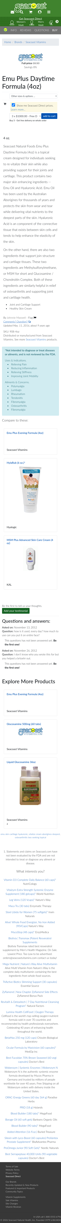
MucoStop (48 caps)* (22, 932)
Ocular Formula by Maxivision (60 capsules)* (31, 1047)
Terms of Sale (12, 1166)
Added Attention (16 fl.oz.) (22, 1131)
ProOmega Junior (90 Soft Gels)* (22, 1147)
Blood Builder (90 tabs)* (24, 1125)
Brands (18, 42)
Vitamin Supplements (16, 1197)
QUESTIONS (41, 30)
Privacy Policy (12, 1173)
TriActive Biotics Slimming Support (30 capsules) (30, 981)
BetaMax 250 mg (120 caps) (21, 1037)
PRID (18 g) (26, 1107)
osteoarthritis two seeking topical (30, 837)
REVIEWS (25, 30)
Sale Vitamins (12, 1200)
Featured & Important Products (20, 1188)
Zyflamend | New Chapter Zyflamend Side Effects (30, 991)
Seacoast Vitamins (36, 42)
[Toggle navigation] (48, 12)
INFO (14, 30)
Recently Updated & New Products (22, 1185)
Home (7, 42)
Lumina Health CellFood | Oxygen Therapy (30, 1011)
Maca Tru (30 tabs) (18, 906)
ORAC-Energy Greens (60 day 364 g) (26, 1097)
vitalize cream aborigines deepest (44, 834)
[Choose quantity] (25, 116)
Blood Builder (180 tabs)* (25, 1113)
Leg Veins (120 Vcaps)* (22, 899)
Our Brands (11, 1181)
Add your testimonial (16, 610)
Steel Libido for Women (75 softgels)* (27, 912)
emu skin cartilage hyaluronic (14, 834)
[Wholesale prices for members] (13, 105)
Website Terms (13, 1169)
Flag (32, 317)
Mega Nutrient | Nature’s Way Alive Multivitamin (30, 964)
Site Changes (12, 1203)
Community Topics (14, 1191)
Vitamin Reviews (13, 1206)
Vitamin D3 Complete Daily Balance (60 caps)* (30, 879)
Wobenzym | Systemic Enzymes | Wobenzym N (31, 1067)
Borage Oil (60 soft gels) (18, 1119)
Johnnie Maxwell (16, 317)
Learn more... (18, 109)
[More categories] (57, 21)
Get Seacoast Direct (30, 18)
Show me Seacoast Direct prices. (32, 107)
